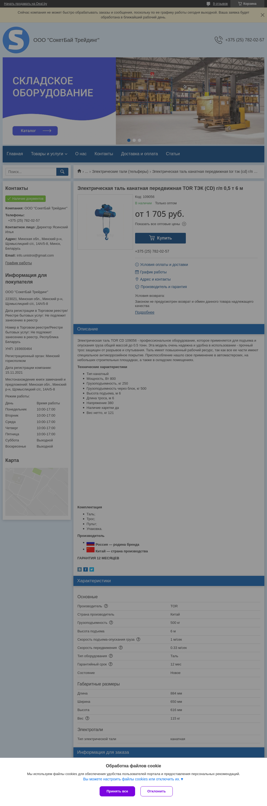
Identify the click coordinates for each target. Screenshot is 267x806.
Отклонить (156, 791)
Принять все (117, 791)
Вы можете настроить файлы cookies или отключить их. (131, 779)
